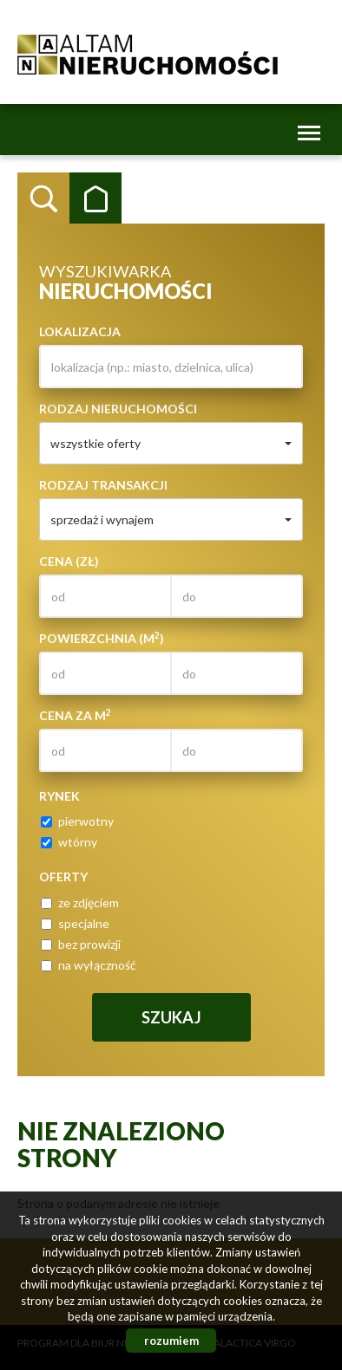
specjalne (75, 923)
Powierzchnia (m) (101, 638)
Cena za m (75, 715)
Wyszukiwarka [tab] (43, 198)
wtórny (69, 841)
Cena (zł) (69, 561)
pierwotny (77, 821)
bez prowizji (81, 944)
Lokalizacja (80, 331)
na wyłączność (88, 965)
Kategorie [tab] (95, 198)
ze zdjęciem (80, 902)
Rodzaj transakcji (103, 484)
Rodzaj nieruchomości (118, 408)
